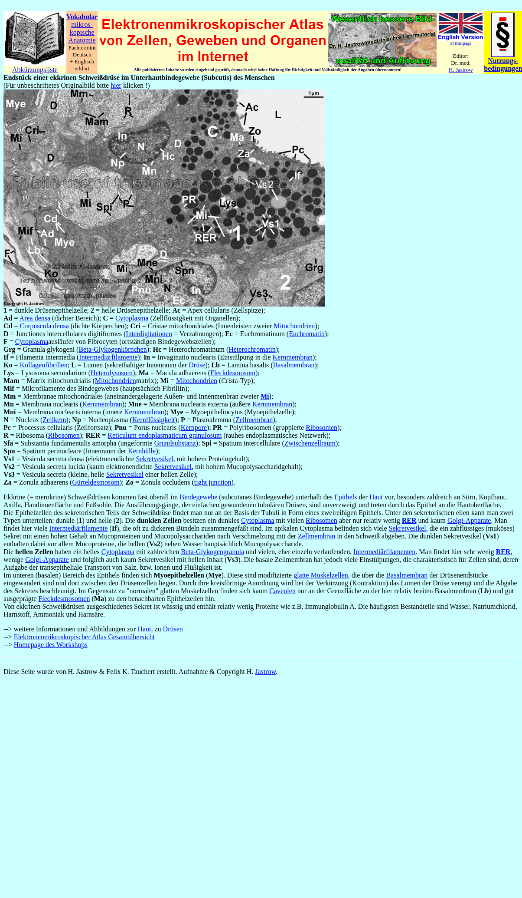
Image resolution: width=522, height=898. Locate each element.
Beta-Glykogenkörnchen (112, 349)
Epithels (345, 497)
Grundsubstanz (175, 443)
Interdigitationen (149, 333)
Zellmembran (254, 419)
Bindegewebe (198, 497)
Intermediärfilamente (108, 357)
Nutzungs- (503, 60)
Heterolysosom (112, 372)
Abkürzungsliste (35, 69)
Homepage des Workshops (51, 644)
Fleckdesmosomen (64, 598)
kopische (82, 32)
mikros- (82, 24)
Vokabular (82, 16)
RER (409, 520)
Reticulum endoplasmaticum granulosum (165, 435)
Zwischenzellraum (310, 443)
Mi (265, 396)
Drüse (197, 365)
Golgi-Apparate (469, 520)
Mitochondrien (294, 326)
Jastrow (265, 671)
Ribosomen (321, 427)
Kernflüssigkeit (153, 419)
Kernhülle (142, 451)
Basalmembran (294, 365)
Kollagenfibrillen (43, 365)
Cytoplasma (131, 318)
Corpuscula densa (44, 326)
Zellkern (54, 419)
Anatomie (82, 40)
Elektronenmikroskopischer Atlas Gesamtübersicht (84, 636)
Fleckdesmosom (232, 372)
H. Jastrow (461, 69)
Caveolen (282, 590)
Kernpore (194, 427)
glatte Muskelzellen (321, 575)
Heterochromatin (251, 349)
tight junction (213, 482)
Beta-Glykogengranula (212, 551)
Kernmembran (293, 357)
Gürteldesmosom (95, 482)
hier (116, 85)
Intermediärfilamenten (384, 551)
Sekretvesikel (154, 458)
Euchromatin (307, 333)
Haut (376, 497)
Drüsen (173, 629)
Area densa (35, 318)
